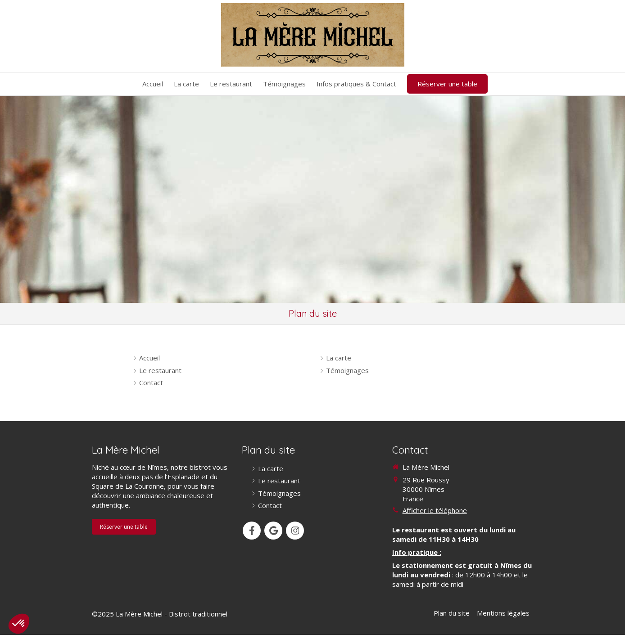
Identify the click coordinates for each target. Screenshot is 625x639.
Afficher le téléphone (435, 510)
